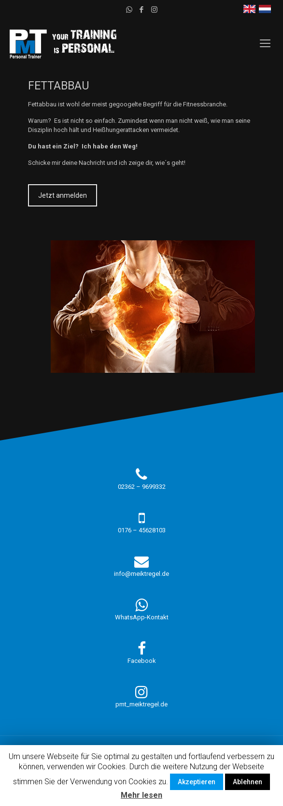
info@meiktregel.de (141, 573)
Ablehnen (247, 782)
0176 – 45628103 (142, 530)
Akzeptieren (196, 782)
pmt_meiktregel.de (141, 704)
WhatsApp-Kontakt (142, 617)
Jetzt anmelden (62, 195)
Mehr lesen (141, 795)
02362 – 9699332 (142, 486)
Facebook (141, 660)
